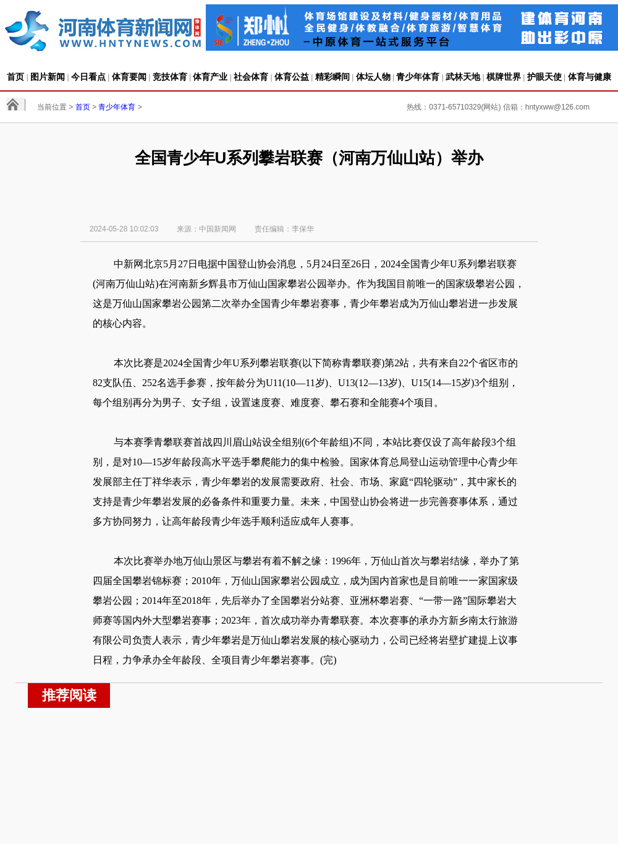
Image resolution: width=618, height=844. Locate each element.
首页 (15, 77)
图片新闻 (47, 77)
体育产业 (210, 77)
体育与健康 (589, 77)
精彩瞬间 (332, 77)
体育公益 (291, 77)
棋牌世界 (503, 77)
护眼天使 (544, 77)
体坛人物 (373, 77)
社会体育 (251, 77)
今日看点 (88, 77)
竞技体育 (170, 77)
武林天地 (463, 77)
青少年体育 (417, 77)
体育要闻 (129, 77)
